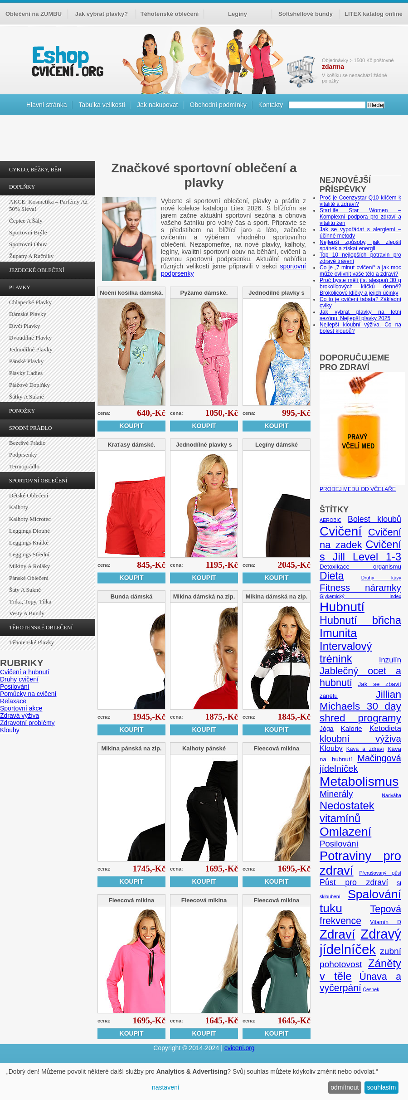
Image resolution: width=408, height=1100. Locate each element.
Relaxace (13, 701)
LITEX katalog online (374, 13)
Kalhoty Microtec (30, 519)
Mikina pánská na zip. (132, 748)
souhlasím (381, 1087)
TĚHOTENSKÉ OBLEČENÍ (41, 627)
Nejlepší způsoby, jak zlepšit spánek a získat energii (360, 245)
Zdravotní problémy (27, 722)
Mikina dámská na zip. (204, 596)
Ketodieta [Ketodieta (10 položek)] (385, 728)
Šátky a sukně (26, 396)
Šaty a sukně (25, 589)
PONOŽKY (22, 411)
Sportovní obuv (28, 244)
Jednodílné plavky (31, 349)
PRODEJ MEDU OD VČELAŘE (362, 486)
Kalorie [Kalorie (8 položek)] (351, 728)
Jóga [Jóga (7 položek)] (327, 728)
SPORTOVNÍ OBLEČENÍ (38, 480)
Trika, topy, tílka (30, 601)
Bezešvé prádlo (27, 442)
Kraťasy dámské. (131, 444)
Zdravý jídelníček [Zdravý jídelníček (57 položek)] (360, 941)
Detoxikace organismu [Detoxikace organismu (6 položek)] (360, 566)
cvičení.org (66, 61)
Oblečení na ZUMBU (33, 13)
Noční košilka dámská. (131, 292)
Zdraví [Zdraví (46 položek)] (337, 934)
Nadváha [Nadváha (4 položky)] (391, 795)
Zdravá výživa (19, 715)
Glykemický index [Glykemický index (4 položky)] (360, 596)
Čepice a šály (26, 220)
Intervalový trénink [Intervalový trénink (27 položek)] (346, 652)
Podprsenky (23, 454)
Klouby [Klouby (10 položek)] (331, 748)
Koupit (132, 425)
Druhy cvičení (19, 679)
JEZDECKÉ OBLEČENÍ (36, 270)
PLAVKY (19, 287)
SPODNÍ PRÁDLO (30, 428)
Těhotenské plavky (31, 642)
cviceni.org (239, 1047)
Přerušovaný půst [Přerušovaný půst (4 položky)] (380, 873)
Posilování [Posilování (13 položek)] (339, 843)
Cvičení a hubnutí (24, 672)
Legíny (237, 13)
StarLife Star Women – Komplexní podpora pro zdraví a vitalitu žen (360, 216)
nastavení (166, 1087)
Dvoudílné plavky (30, 337)
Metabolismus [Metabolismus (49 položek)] (359, 781)
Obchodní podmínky (218, 104)
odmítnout (344, 1087)
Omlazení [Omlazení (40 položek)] (345, 831)
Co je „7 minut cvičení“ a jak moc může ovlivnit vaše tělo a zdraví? (360, 270)
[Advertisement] (204, 140)
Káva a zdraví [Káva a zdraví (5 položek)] (365, 749)
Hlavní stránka (46, 104)
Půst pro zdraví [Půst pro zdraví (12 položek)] (354, 882)
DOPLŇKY (22, 187)
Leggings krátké (29, 542)
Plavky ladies (26, 373)
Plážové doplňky (29, 384)
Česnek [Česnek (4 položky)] (371, 989)
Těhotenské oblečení (170, 13)
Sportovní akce (21, 708)
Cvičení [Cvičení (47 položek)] (341, 531)
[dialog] (204, 1081)
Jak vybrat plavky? (101, 13)
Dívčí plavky (24, 325)
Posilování (14, 686)
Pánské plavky (26, 361)
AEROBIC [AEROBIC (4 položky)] (330, 520)
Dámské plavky (27, 314)
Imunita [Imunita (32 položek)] (338, 633)
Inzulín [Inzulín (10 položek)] (390, 660)
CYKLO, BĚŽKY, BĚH (35, 169)
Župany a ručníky (31, 256)
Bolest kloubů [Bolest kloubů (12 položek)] (374, 519)
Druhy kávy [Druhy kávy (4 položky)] (381, 577)
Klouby (9, 730)
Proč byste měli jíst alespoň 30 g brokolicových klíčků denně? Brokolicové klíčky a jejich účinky (360, 286)
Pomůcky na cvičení (28, 693)
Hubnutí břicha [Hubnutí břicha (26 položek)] (360, 620)
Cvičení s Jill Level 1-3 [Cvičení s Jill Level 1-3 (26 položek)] (360, 551)
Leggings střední (29, 554)
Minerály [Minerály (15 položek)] (336, 794)
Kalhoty (18, 507)
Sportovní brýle (28, 232)
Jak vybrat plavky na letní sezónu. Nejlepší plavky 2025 (360, 315)
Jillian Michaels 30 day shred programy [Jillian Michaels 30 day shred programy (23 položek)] (360, 706)
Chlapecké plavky (30, 302)
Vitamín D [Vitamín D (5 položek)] (385, 922)
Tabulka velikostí (101, 104)
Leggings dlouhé (29, 530)
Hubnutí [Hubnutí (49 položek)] (342, 606)
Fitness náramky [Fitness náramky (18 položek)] (360, 587)
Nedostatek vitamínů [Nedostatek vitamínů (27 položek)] (347, 811)
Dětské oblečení (28, 495)
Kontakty (270, 104)
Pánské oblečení (29, 577)
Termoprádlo (24, 466)
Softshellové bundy (305, 13)
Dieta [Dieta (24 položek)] (332, 576)
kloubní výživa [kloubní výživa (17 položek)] (360, 738)
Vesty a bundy (26, 613)
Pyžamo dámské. (204, 292)
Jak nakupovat (157, 104)
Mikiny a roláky (29, 566)
